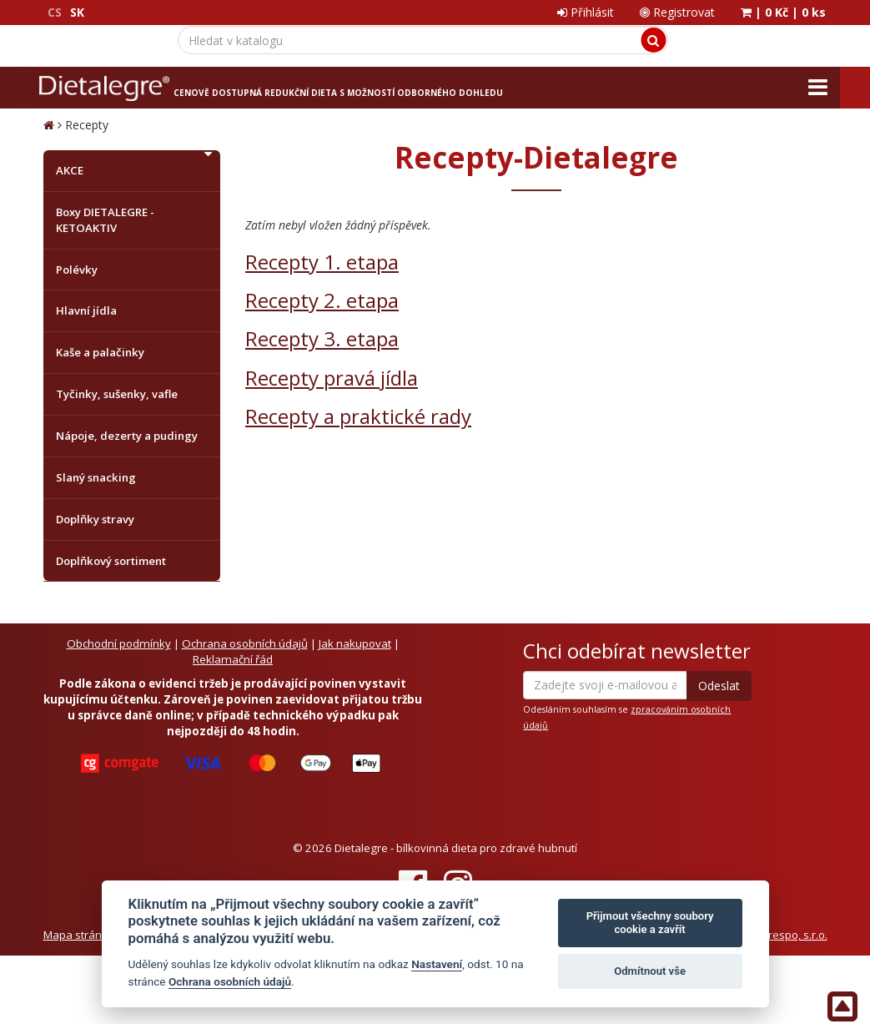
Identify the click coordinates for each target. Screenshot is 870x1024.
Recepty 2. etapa (322, 300)
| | (783, 12)
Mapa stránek (78, 934)
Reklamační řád (233, 659)
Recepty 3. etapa (322, 338)
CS (55, 12)
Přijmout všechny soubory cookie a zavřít (650, 923)
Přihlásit (585, 12)
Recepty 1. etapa (322, 261)
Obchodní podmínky (119, 643)
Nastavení (436, 964)
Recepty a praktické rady (358, 416)
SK (77, 12)
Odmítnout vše (650, 971)
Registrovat (677, 12)
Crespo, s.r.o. (794, 934)
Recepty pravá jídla (331, 377)
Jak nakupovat (355, 643)
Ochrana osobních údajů (245, 643)
